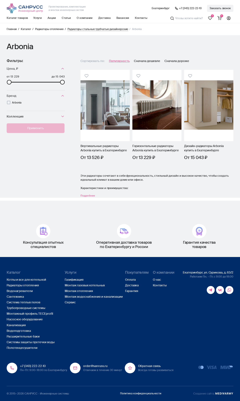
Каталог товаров (17, 18)
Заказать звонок (220, 8)
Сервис (70, 302)
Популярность (119, 61)
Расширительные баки (23, 336)
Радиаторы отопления (49, 29)
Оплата (130, 280)
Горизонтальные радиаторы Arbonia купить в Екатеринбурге (155, 148)
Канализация (16, 325)
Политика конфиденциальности (140, 393)
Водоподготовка (19, 331)
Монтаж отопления (79, 291)
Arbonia (16, 102)
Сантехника (15, 297)
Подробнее (89, 199)
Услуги (37, 18)
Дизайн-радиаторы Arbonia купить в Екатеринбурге (204, 148)
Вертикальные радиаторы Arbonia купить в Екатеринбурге (103, 148)
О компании (84, 18)
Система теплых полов (23, 302)
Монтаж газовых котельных (85, 285)
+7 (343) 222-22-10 (190, 8)
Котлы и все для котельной (26, 280)
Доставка (104, 18)
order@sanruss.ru (95, 366)
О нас (157, 280)
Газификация (74, 280)
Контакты (141, 18)
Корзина (219, 18)
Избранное (210, 18)
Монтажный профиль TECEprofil (30, 314)
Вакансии (122, 18)
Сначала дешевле (147, 61)
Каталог (26, 29)
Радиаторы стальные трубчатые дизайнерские (98, 29)
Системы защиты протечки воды (30, 342)
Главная (12, 29)
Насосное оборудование (25, 320)
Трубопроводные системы (26, 308)
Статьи (66, 18)
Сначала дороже (176, 61)
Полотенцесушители (22, 348)
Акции (52, 18)
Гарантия (131, 291)
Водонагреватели (20, 291)
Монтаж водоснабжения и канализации (94, 297)
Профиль (228, 18)
